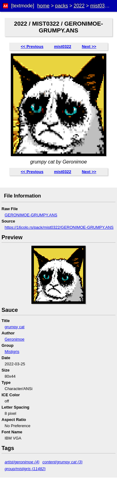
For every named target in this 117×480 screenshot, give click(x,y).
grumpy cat (14, 327)
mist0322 (100, 5)
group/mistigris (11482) (25, 468)
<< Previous (32, 46)
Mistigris (12, 351)
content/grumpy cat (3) (62, 462)
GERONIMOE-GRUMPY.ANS (31, 215)
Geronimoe (14, 339)
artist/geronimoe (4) (22, 462)
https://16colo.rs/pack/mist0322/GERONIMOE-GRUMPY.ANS (59, 227)
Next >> (89, 46)
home (43, 5)
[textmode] (22, 5)
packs (61, 5)
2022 (79, 5)
